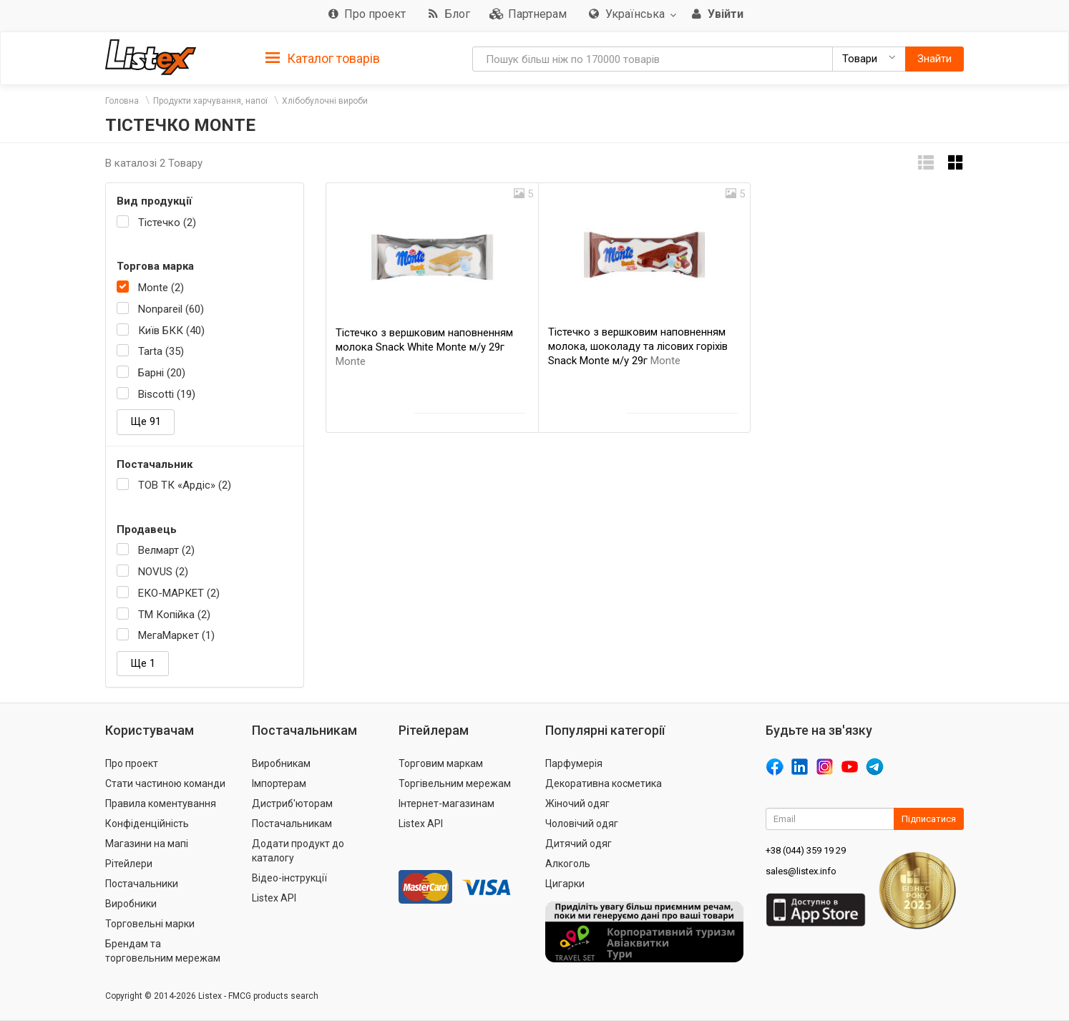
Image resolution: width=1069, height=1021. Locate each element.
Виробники (131, 903)
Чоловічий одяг (581, 823)
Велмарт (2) (166, 550)
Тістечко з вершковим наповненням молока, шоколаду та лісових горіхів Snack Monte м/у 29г (638, 346)
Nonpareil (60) (171, 309)
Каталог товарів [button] (322, 58)
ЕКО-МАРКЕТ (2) (179, 593)
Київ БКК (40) (171, 330)
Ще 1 (142, 663)
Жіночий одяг (577, 803)
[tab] (323, 57)
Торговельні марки (150, 923)
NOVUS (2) (163, 571)
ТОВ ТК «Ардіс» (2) (184, 485)
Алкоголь (567, 863)
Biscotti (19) (166, 394)
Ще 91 (145, 421)
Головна (122, 101)
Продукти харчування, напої (210, 101)
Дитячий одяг (578, 843)
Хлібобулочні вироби (325, 101)
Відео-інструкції (289, 878)
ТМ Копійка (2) (174, 614)
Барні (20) (161, 372)
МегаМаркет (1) (176, 635)
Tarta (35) (161, 351)
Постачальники (141, 883)
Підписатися (929, 819)
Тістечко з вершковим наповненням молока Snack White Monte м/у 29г (424, 347)
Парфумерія (573, 763)
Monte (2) (161, 287)
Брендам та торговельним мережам (162, 951)
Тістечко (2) (167, 222)
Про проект (131, 763)
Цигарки (565, 883)
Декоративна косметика (603, 783)
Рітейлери (128, 863)
